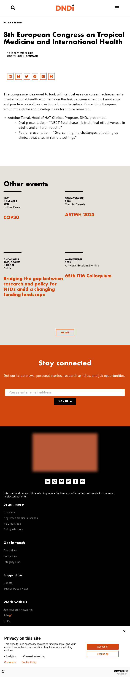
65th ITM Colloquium (88, 275)
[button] (10, 76)
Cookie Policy (29, 662)
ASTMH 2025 (79, 214)
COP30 (11, 217)
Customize (10, 662)
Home (7, 22)
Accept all (102, 646)
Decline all (102, 654)
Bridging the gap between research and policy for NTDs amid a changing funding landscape (33, 286)
